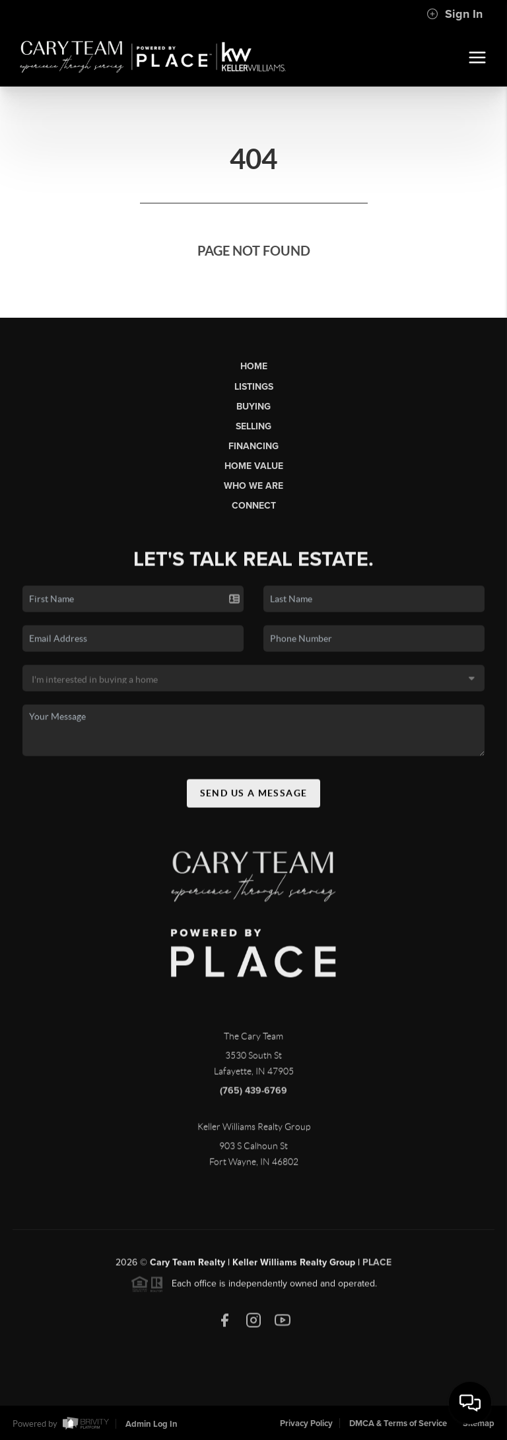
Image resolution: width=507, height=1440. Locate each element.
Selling (253, 426)
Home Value (253, 466)
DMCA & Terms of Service (398, 1423)
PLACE (376, 1267)
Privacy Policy (306, 1423)
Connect (254, 505)
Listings (253, 386)
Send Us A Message (254, 798)
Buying (253, 406)
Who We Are (253, 485)
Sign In (454, 13)
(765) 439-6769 (253, 1095)
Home (253, 366)
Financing (253, 446)
